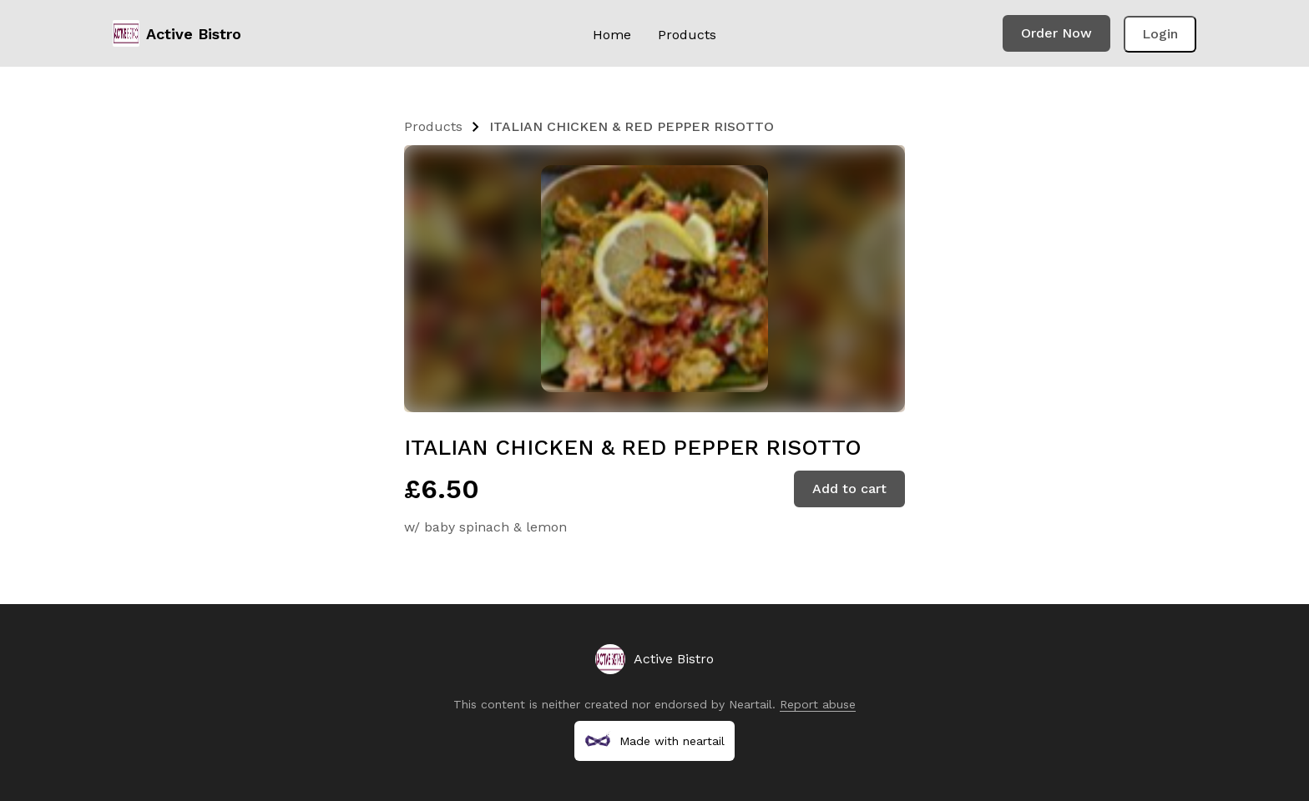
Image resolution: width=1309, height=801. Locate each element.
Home (612, 35)
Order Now (1056, 33)
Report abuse (818, 704)
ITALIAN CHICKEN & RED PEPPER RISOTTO (631, 126)
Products (687, 35)
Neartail (750, 704)
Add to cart (849, 488)
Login (1160, 34)
